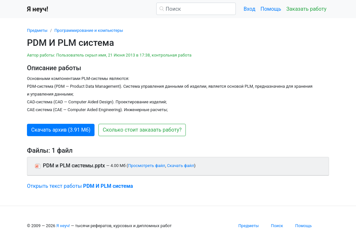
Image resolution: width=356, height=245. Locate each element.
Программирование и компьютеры (88, 30)
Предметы (37, 30)
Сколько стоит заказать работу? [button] (142, 130)
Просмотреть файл (146, 165)
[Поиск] (196, 9)
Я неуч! (63, 225)
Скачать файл (180, 165)
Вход (249, 9)
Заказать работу (306, 9)
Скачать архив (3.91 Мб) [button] (60, 130)
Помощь (271, 9)
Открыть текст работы (80, 186)
